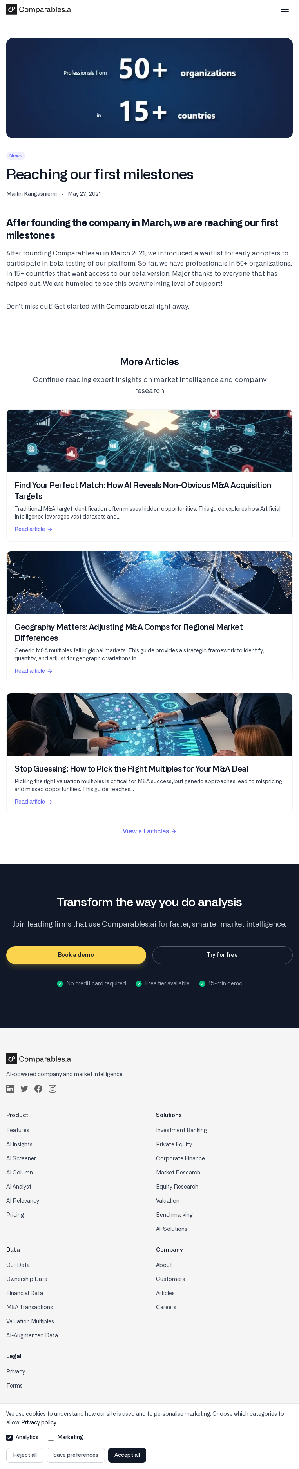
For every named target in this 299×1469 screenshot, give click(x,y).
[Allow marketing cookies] (51, 1438)
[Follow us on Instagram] (52, 1089)
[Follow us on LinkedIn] (10, 1089)
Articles (165, 1293)
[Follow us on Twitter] (24, 1089)
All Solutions (171, 1229)
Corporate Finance (180, 1159)
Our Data (18, 1265)
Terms (14, 1386)
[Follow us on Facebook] (38, 1089)
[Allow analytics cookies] (9, 1438)
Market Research (178, 1173)
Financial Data (24, 1293)
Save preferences (75, 1455)
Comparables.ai (130, 307)
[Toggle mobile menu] (285, 9)
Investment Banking (181, 1130)
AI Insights (19, 1144)
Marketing (65, 1438)
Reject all (25, 1455)
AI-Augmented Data (32, 1336)
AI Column (19, 1173)
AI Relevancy (22, 1201)
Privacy (15, 1372)
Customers (170, 1279)
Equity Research (177, 1187)
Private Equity (174, 1144)
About (164, 1265)
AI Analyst (18, 1187)
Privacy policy (38, 1423)
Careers (166, 1307)
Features (17, 1130)
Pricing (15, 1215)
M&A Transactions (29, 1307)
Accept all (127, 1455)
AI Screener (21, 1159)
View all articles (150, 831)
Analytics (22, 1438)
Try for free (222, 955)
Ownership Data (26, 1279)
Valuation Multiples (30, 1321)
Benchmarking (174, 1215)
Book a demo (76, 955)
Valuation (167, 1201)
